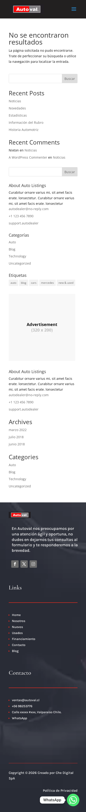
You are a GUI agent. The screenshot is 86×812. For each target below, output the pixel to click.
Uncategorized (20, 263)
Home (16, 615)
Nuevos (17, 627)
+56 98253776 (22, 706)
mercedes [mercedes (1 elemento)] (47, 283)
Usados (17, 633)
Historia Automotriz (24, 129)
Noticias (15, 101)
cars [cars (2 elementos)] (33, 283)
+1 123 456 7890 (21, 216)
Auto (12, 242)
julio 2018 (16, 437)
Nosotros (18, 621)
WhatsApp (19, 718)
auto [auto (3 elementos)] (13, 283)
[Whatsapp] (73, 800)
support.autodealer (24, 223)
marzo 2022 (18, 430)
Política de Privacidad (60, 790)
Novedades (17, 108)
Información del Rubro (26, 122)
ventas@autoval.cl (25, 700)
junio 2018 (17, 444)
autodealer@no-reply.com (29, 209)
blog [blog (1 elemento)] (23, 283)
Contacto (19, 645)
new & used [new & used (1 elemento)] (65, 283)
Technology (17, 256)
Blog (12, 249)
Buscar (69, 78)
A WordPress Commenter (28, 157)
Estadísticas (18, 115)
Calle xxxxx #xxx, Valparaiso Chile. (36, 712)
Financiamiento (23, 639)
